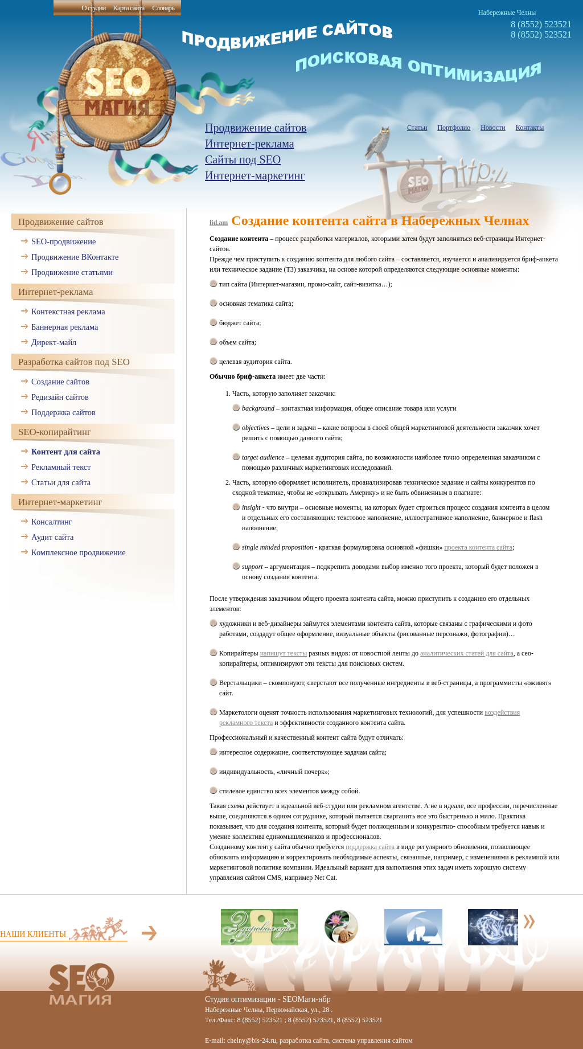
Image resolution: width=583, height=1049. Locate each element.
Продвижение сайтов (256, 127)
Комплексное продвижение (78, 552)
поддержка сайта (370, 847)
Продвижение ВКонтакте (74, 256)
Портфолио (453, 128)
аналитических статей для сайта (467, 653)
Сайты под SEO (243, 159)
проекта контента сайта (478, 547)
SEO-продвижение (63, 241)
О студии (93, 7)
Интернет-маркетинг (255, 175)
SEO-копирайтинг (54, 432)
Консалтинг (51, 521)
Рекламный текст (61, 467)
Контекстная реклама (68, 311)
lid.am (219, 223)
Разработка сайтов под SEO (74, 362)
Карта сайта (128, 7)
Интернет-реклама (249, 143)
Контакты (530, 128)
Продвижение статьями (72, 272)
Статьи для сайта (61, 482)
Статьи (417, 128)
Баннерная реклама (64, 326)
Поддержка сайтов (63, 412)
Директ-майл (53, 342)
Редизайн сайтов (60, 396)
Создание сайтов (60, 381)
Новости (493, 128)
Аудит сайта (52, 537)
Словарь (163, 7)
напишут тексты (283, 653)
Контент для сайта (65, 451)
